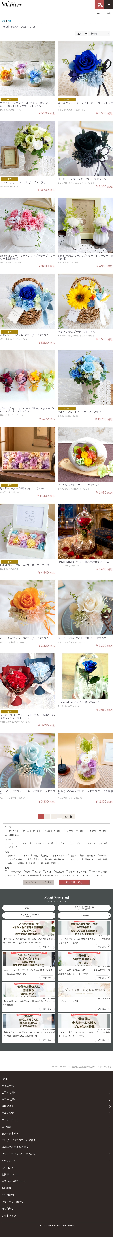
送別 (34, 855)
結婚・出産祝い (58, 855)
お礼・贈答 (101, 859)
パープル (75, 843)
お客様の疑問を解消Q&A (15, 1147)
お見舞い (20, 863)
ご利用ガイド (9, 1167)
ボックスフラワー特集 (28, 875)
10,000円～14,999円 (74, 831)
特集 (109, 13)
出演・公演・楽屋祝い (47, 863)
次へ (68, 816)
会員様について (10, 1174)
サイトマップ (9, 1215)
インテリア (74, 859)
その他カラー (12, 847)
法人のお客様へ (10, 1133)
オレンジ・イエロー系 (41, 843)
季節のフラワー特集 (76, 871)
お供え (44, 855)
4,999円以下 (12, 831)
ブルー (61, 843)
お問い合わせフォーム (14, 1181)
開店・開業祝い (87, 855)
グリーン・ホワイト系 (96, 843)
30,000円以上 (12, 835)
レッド (9, 843)
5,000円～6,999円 (31, 831)
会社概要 (6, 1188)
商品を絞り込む (74, 882)
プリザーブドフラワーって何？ (19, 1140)
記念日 (72, 855)
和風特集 (10, 875)
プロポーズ (23, 855)
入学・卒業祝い (33, 859)
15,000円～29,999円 (97, 831)
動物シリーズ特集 (49, 875)
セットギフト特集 (69, 875)
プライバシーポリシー (14, 1201)
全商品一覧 (8, 1085)
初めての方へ (9, 1160)
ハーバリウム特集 (98, 871)
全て (3, 21)
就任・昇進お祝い (14, 859)
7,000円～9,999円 (52, 831)
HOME (98, 13)
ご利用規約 (8, 1194)
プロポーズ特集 (13, 871)
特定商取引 (8, 1208)
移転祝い (102, 855)
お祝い (9, 863)
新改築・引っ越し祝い (55, 859)
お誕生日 (10, 855)
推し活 (30, 863)
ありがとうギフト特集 (91, 875)
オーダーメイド (10, 1119)
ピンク (22, 843)
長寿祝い (87, 859)
